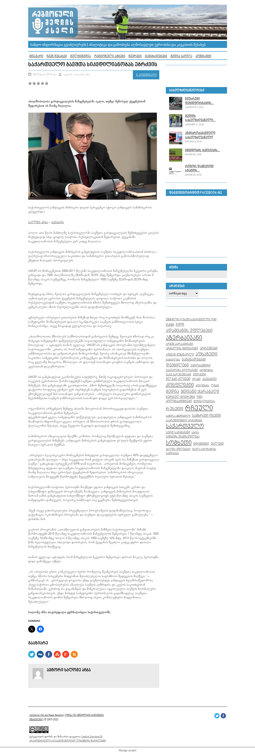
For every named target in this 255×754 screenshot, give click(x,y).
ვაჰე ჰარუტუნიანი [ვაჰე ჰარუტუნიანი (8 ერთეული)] (178, 374)
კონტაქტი (203, 56)
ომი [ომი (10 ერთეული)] (199, 397)
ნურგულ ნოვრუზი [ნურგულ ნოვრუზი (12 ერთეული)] (180, 397)
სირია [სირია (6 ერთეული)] (195, 432)
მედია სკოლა (181, 56)
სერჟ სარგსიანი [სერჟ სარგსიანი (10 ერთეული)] (178, 432)
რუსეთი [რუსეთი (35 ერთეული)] (174, 409)
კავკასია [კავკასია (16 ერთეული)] (209, 379)
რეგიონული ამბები (109, 56)
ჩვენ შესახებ (57, 56)
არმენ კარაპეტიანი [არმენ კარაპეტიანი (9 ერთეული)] (179, 344)
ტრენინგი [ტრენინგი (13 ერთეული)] (201, 444)
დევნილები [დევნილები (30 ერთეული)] (177, 365)
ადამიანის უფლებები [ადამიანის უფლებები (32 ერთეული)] (189, 330)
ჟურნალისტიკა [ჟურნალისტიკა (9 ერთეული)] (204, 401)
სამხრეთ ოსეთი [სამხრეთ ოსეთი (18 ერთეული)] (206, 416)
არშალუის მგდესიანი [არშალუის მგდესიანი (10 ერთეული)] (182, 348)
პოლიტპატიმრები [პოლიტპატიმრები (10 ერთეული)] (179, 401)
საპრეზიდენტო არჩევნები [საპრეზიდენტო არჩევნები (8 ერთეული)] (184, 420)
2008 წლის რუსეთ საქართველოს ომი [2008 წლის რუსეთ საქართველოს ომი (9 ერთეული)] (191, 319)
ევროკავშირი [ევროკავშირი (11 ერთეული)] (200, 365)
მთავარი (36, 56)
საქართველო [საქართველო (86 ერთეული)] (185, 426)
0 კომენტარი (146, 75)
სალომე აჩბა (38, 222)
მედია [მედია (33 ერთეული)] (172, 391)
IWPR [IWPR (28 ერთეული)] (180, 324)
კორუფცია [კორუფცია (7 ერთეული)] (202, 385)
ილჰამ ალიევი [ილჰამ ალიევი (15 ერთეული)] (178, 379)
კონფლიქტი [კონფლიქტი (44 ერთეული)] (180, 385)
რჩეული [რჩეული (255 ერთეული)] (199, 408)
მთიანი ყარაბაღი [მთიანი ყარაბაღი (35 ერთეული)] (200, 391)
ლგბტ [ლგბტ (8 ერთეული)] (215, 385)
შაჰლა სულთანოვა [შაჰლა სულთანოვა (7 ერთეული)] (204, 449)
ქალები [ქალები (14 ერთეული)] (217, 444)
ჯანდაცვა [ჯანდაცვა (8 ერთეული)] (172, 453)
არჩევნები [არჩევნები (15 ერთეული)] (208, 348)
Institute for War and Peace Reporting (46, 715)
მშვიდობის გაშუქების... (202, 150)
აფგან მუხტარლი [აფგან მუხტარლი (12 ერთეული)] (180, 354)
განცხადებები (156, 56)
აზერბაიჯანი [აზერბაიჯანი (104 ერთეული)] (184, 338)
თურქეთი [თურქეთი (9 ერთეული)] (199, 374)
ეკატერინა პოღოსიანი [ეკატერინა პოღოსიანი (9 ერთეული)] (182, 370)
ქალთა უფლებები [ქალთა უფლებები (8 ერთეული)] (178, 449)
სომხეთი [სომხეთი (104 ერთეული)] (179, 443)
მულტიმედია (80, 56)
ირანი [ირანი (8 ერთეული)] (196, 379)
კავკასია (57, 222)
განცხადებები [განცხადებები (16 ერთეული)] (194, 360)
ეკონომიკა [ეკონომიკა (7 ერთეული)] (206, 370)
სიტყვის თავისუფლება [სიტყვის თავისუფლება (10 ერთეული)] (182, 436)
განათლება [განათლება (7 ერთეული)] (173, 359)
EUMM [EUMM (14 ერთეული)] (170, 325)
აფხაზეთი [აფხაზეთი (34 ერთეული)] (206, 354)
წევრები (135, 56)
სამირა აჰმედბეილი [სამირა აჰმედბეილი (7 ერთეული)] (178, 416)
